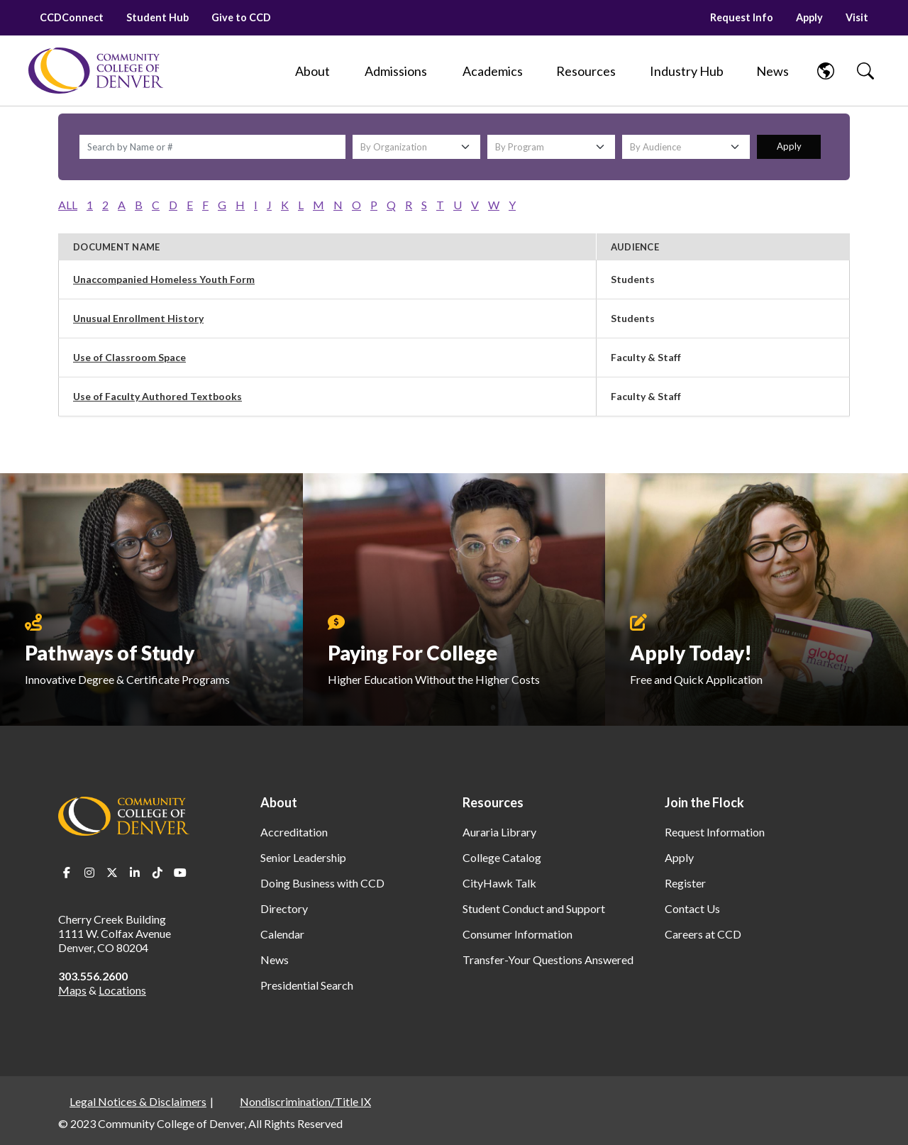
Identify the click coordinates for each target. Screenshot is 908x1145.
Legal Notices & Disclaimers (138, 1101)
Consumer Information (517, 934)
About (278, 802)
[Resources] (585, 70)
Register (685, 883)
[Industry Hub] (686, 70)
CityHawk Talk (499, 883)
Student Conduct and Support (534, 908)
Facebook (66, 872)
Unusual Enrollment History (138, 318)
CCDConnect (72, 17)
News (274, 959)
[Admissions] (395, 70)
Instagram (89, 872)
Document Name (116, 247)
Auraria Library (499, 832)
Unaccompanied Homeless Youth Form (164, 279)
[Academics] (492, 70)
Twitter (112, 872)
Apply (809, 17)
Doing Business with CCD (322, 883)
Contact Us (692, 908)
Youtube (180, 872)
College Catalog (502, 857)
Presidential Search (306, 985)
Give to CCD (241, 17)
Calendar (282, 934)
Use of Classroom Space (129, 357)
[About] (312, 70)
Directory (284, 908)
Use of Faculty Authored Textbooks (157, 396)
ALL (67, 204)
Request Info (741, 17)
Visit (857, 17)
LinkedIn (134, 872)
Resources (493, 802)
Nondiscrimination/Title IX (305, 1101)
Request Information (715, 832)
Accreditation (294, 832)
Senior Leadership (303, 857)
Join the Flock (704, 802)
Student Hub (157, 17)
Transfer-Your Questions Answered (548, 959)
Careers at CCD (703, 934)
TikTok (157, 872)
